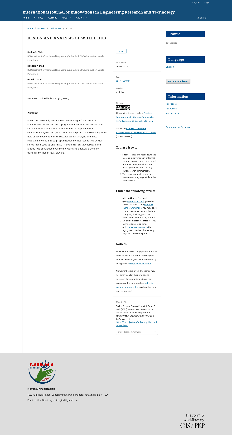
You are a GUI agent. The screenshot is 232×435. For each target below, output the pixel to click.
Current (52, 17)
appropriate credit (135, 201)
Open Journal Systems (178, 127)
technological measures (136, 227)
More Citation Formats (129, 331)
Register (196, 2)
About (65, 17)
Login (206, 2)
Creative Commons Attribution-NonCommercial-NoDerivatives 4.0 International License (135, 117)
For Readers (171, 103)
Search (202, 17)
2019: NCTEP (55, 28)
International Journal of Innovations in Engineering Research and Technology (99, 12)
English (170, 66)
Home (26, 17)
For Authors (171, 108)
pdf (122, 51)
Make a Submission (178, 81)
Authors (80, 17)
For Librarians (172, 113)
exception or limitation (140, 263)
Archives (38, 17)
